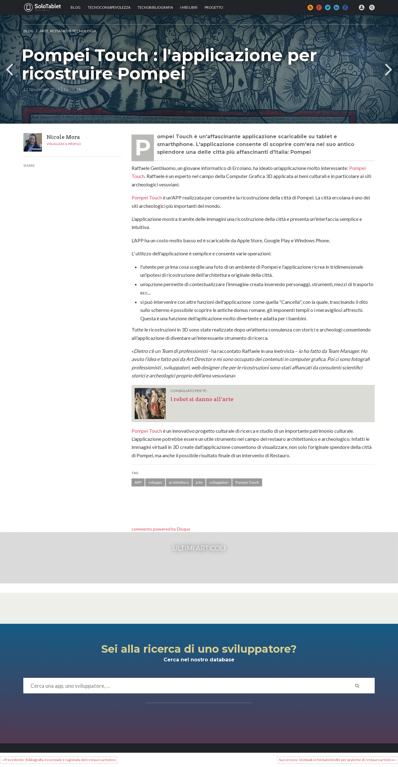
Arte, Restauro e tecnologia (67, 31)
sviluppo (155, 482)
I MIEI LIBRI (188, 7)
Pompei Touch (147, 197)
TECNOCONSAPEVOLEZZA (109, 7)
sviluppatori (219, 482)
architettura (179, 482)
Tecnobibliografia (155, 7)
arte (199, 482)
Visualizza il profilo (64, 144)
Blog (76, 7)
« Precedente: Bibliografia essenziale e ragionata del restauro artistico (58, 760)
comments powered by (161, 529)
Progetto (214, 7)
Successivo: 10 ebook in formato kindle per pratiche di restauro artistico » (337, 760)
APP (138, 482)
